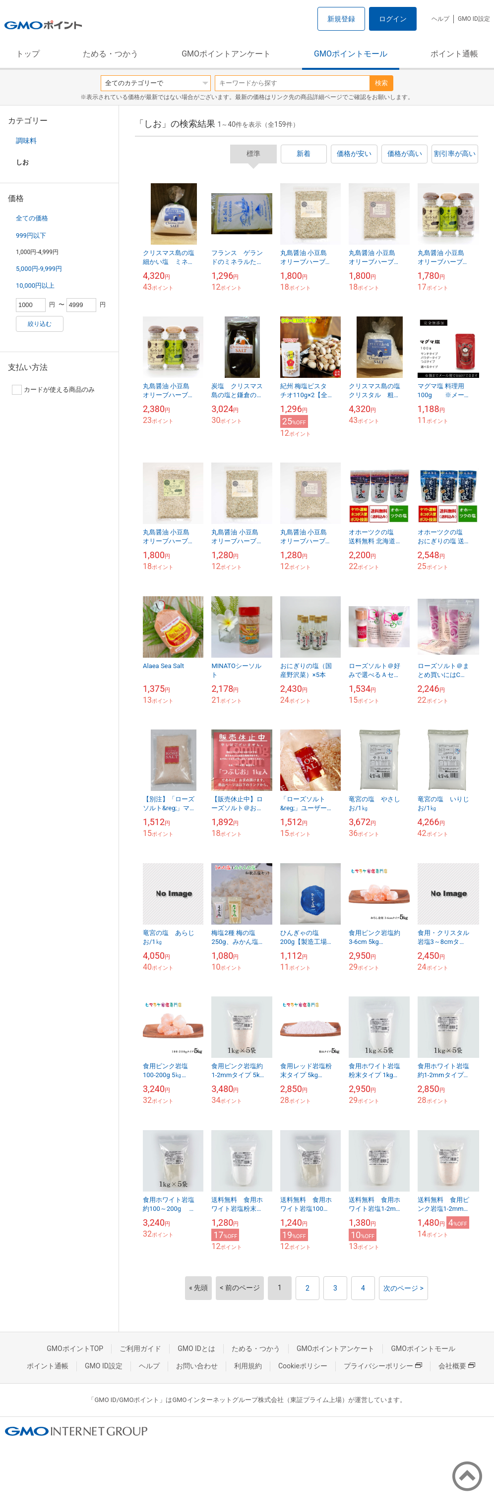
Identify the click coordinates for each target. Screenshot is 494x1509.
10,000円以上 (35, 285)
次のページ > (403, 1288)
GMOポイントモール (350, 53)
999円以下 (31, 235)
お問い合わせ (197, 1366)
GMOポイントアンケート (226, 53)
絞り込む (40, 323)
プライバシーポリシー (383, 1366)
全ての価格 (32, 218)
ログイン (393, 19)
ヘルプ (440, 18)
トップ (28, 53)
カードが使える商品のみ (53, 390)
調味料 (26, 141)
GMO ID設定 (474, 18)
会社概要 (456, 1366)
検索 (381, 83)
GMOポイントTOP (75, 1349)
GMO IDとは (196, 1349)
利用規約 (248, 1366)
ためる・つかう (110, 53)
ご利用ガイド (140, 1349)
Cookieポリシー (302, 1366)
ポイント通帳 (454, 53)
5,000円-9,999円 (39, 268)
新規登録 (341, 19)
